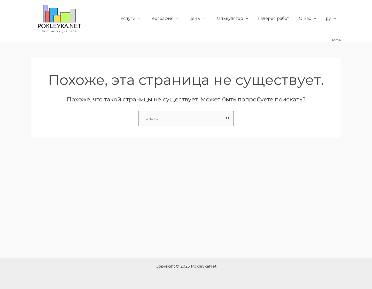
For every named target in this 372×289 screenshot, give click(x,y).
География (173, 18)
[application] (148, 18)
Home (335, 40)
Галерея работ (277, 18)
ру (332, 18)
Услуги (140, 18)
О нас (310, 18)
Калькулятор (237, 18)
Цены (204, 18)
